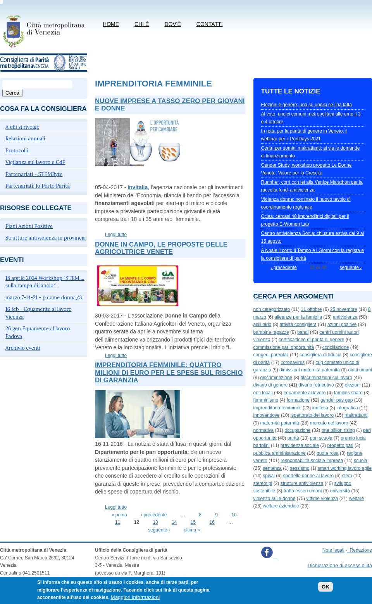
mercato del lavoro (329, 423)
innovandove (266, 415)
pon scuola (321, 438)
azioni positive (341, 324)
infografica (347, 408)
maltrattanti (355, 415)
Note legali (333, 550)
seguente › (159, 530)
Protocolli (16, 150)
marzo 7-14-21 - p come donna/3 (43, 297)
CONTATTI (209, 24)
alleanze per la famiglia (298, 317)
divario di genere (270, 385)
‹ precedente (154, 515)
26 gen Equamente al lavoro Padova (37, 332)
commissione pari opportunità (283, 347)
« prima (119, 515)
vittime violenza (322, 498)
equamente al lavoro (305, 392)
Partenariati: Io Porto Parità (37, 186)
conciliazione (335, 347)
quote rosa (328, 453)
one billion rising (338, 430)
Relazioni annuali (25, 138)
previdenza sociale (300, 445)
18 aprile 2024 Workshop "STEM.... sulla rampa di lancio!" (44, 282)
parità (293, 438)
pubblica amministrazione (279, 453)
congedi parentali (271, 354)
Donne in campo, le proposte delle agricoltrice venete (161, 248)
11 (117, 522)
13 (155, 522)
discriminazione (276, 377)
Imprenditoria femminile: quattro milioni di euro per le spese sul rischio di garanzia (169, 372)
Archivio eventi (22, 348)
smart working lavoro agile (345, 468)
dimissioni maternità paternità (309, 370)
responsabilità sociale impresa (312, 460)
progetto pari (340, 445)
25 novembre (343, 309)
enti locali (263, 392)
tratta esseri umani (303, 491)
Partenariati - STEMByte (33, 174)
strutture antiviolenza (302, 483)
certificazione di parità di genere (311, 339)
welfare (356, 498)
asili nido (262, 324)
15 (193, 522)
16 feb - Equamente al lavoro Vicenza (38, 313)
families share (348, 392)
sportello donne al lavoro (308, 475)
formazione (298, 400)
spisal (269, 475)
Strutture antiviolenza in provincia (45, 238)
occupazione (297, 430)
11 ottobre (311, 309)
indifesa (320, 408)
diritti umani (360, 370)
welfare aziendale (281, 506)
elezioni (353, 385)
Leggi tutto (116, 234)
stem (347, 475)
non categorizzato (271, 309)
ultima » (192, 530)
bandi (302, 332)
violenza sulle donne (274, 498)
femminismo (266, 400)
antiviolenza (345, 317)
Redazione (361, 550)
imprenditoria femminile (277, 408)
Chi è (141, 24)
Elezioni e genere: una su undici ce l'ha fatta (306, 104)
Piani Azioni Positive (29, 226)
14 (174, 522)
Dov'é (172, 24)
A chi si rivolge (22, 127)
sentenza (272, 468)
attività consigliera (298, 324)
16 (212, 522)
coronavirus (293, 362)
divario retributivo (316, 385)
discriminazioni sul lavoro (326, 377)
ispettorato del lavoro (312, 415)
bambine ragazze (271, 332)
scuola (360, 460)
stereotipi (262, 483)
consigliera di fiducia (320, 354)
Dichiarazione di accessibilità (340, 565)
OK (325, 589)
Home (111, 24)
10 (233, 515)
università (340, 491)
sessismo (299, 468)
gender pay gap (336, 400)
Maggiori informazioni (135, 600)
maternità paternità (279, 423)
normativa (263, 430)
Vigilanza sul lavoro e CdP (35, 162)
